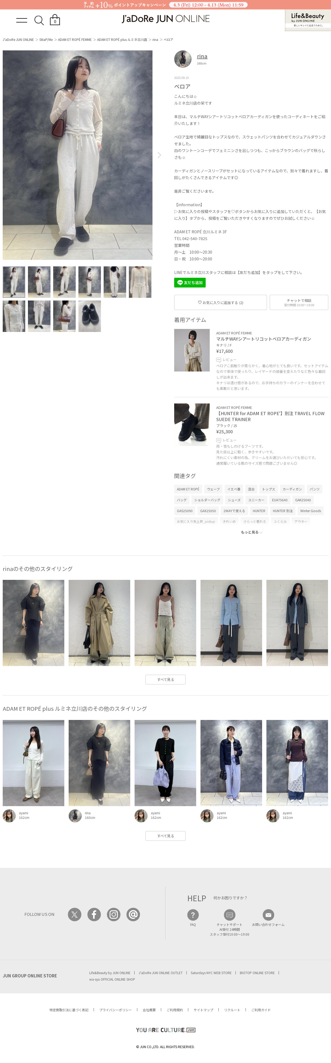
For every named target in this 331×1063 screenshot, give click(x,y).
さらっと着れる (254, 521)
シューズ (234, 499)
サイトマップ (203, 1009)
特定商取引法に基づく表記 (68, 1009)
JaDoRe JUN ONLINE (165, 19)
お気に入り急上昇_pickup (196, 521)
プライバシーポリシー (115, 1009)
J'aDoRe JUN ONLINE (18, 39)
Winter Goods (310, 510)
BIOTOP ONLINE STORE (257, 972)
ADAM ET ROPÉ (188, 489)
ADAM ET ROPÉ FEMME (75, 39)
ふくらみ (280, 521)
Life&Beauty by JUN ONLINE (110, 972)
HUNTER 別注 (283, 510)
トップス (268, 489)
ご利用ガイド (261, 1009)
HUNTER (259, 510)
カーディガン (292, 489)
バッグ (182, 499)
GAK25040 (303, 499)
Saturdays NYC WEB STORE (211, 972)
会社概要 (149, 1009)
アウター (300, 521)
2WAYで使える (234, 510)
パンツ (315, 489)
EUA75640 (280, 499)
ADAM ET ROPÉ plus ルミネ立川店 (122, 39)
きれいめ (229, 521)
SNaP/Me (46, 39)
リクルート (232, 1009)
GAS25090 (185, 510)
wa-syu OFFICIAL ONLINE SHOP (112, 979)
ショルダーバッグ (207, 499)
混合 (251, 489)
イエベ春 (233, 489)
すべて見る (165, 679)
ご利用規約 (175, 1009)
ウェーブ (213, 489)
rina (155, 39)
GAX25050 (208, 510)
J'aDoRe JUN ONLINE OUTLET (161, 972)
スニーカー (256, 499)
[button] (159, 155)
